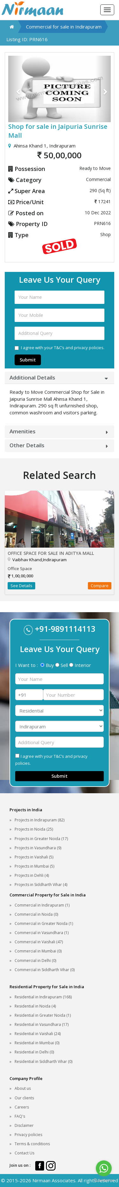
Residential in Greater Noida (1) (43, 1015)
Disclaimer (24, 1125)
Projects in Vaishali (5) (34, 857)
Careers (22, 1107)
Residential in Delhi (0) (34, 1052)
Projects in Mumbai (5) (34, 866)
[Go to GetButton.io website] (104, 1180)
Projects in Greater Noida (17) (41, 838)
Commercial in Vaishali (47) (39, 942)
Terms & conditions (32, 1143)
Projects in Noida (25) (34, 829)
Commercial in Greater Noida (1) (44, 923)
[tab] (59, 378)
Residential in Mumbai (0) (37, 1043)
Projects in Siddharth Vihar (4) (41, 884)
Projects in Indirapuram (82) (39, 820)
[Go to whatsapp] (104, 1168)
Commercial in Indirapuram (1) (42, 905)
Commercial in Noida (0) (36, 914)
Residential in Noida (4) (35, 1006)
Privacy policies (28, 1134)
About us (23, 1088)
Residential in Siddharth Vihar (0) (43, 1061)
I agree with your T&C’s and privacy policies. (59, 347)
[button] (15, 89)
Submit (28, 360)
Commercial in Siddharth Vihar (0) (45, 969)
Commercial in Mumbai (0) (38, 951)
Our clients (24, 1098)
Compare (100, 585)
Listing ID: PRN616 (27, 39)
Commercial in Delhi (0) (35, 960)
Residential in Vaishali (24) (38, 1033)
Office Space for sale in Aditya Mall (51, 553)
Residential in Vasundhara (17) (42, 1024)
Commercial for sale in (64, 26)
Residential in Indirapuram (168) (43, 997)
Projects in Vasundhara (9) (38, 848)
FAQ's (20, 1116)
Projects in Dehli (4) (32, 875)
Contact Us (24, 1153)
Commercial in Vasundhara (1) (42, 932)
